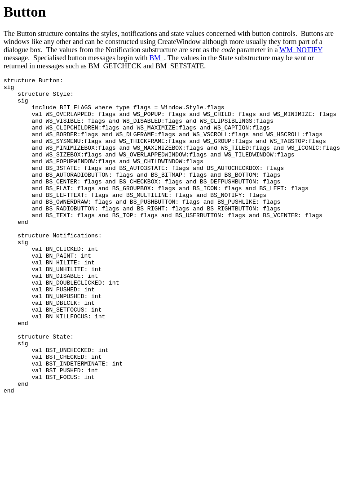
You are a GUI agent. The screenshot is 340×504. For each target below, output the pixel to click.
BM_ (156, 58)
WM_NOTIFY (300, 50)
